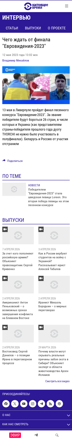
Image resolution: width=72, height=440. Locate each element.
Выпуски (33, 28)
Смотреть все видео (57, 381)
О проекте (57, 28)
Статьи (12, 28)
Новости (34, 185)
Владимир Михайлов (15, 60)
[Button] (12, 161)
